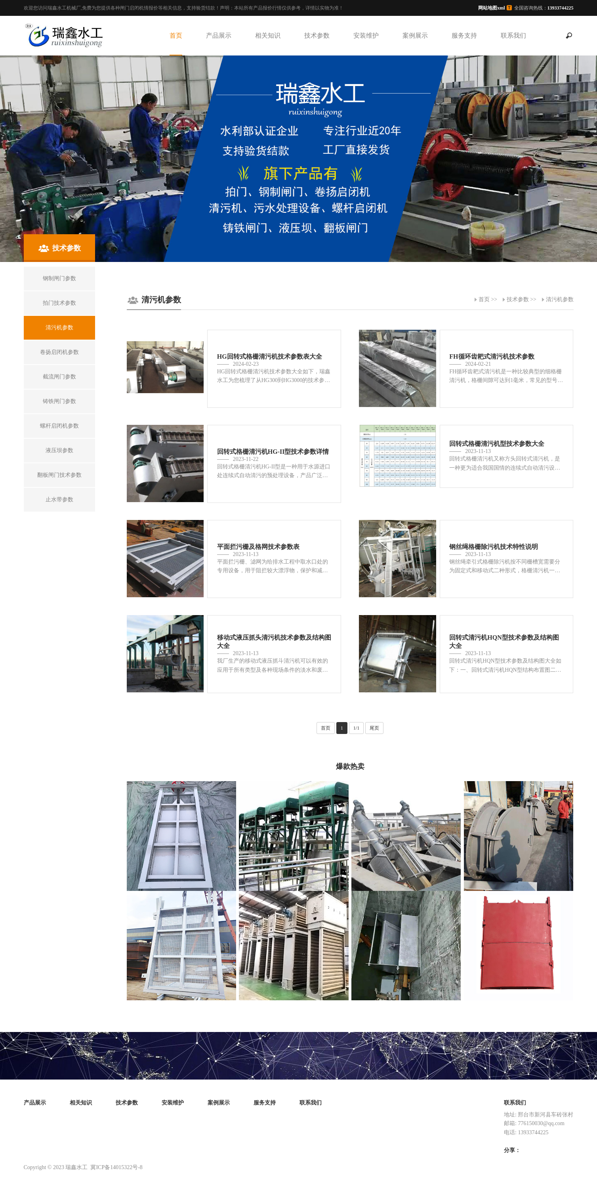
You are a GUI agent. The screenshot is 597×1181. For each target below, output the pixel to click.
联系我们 (513, 35)
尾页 (374, 728)
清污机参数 (560, 299)
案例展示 (415, 35)
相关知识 (267, 35)
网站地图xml (491, 8)
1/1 (356, 728)
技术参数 (317, 35)
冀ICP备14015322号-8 (116, 1167)
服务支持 (464, 35)
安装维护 (366, 35)
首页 (176, 35)
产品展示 (218, 35)
